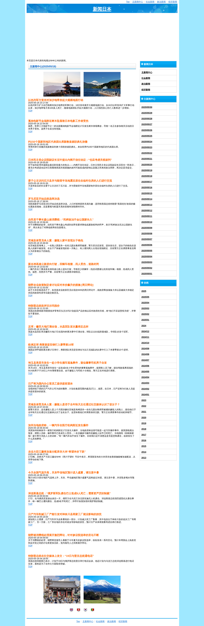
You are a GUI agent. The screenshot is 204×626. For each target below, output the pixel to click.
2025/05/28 (146, 118)
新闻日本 (102, 9)
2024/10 (145, 343)
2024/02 (145, 389)
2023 (143, 400)
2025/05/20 (146, 164)
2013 (143, 457)
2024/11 (145, 337)
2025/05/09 (146, 228)
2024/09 (145, 348)
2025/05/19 (146, 170)
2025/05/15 (146, 193)
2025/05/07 (146, 239)
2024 (143, 325)
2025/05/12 (146, 210)
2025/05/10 (146, 222)
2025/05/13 (146, 205)
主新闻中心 (137, 1)
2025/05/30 (146, 107)
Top (128, 1)
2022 (143, 406)
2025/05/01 (146, 273)
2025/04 (145, 302)
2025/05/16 (146, 187)
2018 (143, 429)
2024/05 (145, 371)
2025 (143, 291)
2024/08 (145, 354)
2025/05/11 (146, 216)
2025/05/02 (146, 268)
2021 (143, 411)
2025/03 (145, 308)
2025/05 (145, 297)
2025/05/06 (146, 245)
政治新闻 (161, 1)
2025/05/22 (146, 153)
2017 (143, 434)
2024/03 (145, 383)
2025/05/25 (146, 136)
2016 (143, 440)
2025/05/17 (146, 182)
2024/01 (145, 394)
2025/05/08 (146, 233)
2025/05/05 (146, 250)
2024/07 (145, 360)
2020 (143, 417)
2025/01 (145, 320)
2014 (143, 452)
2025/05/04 (146, 256)
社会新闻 (150, 1)
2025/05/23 (146, 147)
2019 (143, 423)
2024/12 (145, 331)
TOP (30, 110)
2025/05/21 (146, 159)
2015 (143, 446)
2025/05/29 (146, 113)
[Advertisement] (102, 36)
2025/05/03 (146, 262)
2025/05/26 (146, 130)
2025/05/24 (146, 141)
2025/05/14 (146, 199)
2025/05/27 (146, 124)
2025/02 (145, 314)
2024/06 (145, 366)
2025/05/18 (146, 176)
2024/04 (145, 377)
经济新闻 (172, 1)
